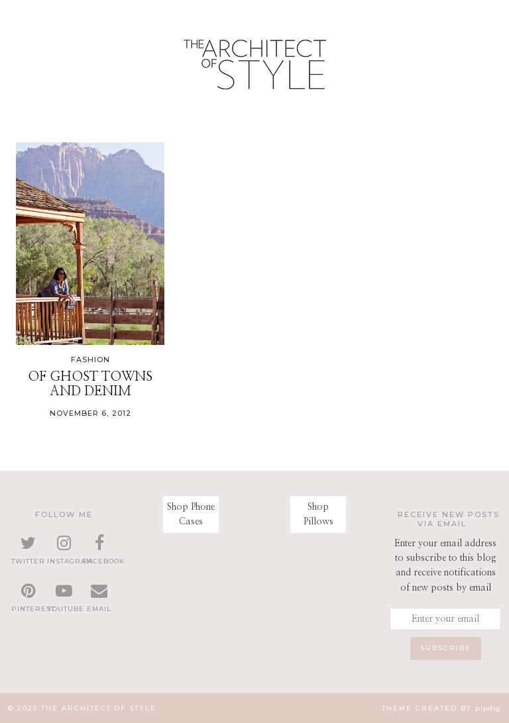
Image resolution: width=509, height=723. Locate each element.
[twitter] (28, 551)
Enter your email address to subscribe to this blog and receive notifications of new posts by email (445, 566)
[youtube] (64, 598)
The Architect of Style (98, 708)
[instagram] (64, 551)
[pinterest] (28, 598)
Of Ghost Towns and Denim (90, 384)
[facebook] (99, 551)
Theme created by (441, 708)
